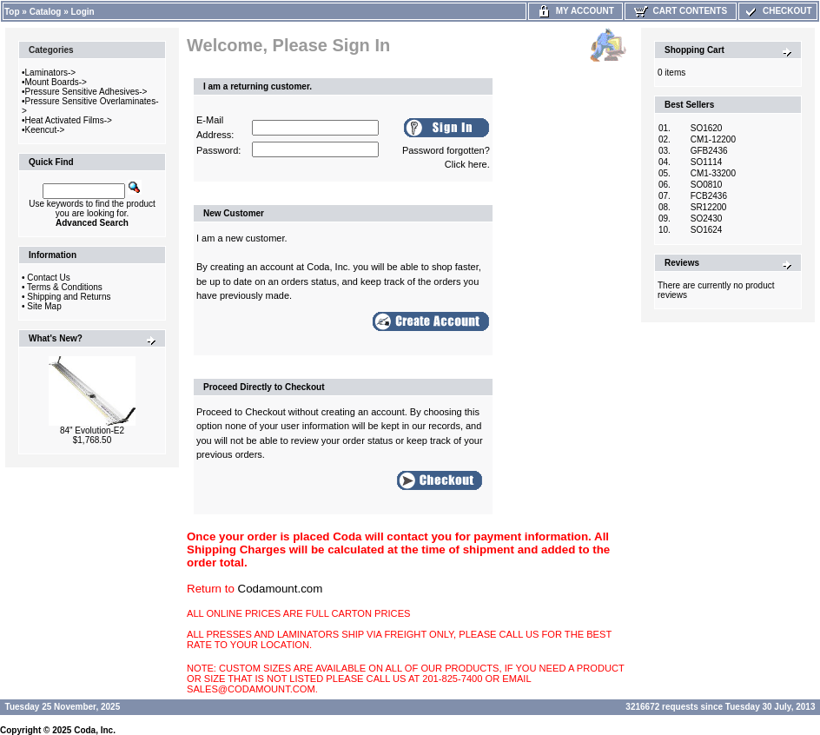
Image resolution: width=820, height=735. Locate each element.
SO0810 (707, 184)
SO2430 (707, 218)
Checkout (777, 11)
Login (83, 12)
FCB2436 (709, 196)
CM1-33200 (713, 173)
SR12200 (709, 207)
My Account (575, 11)
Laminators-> (50, 72)
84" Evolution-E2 (92, 430)
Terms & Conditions (64, 287)
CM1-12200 (713, 139)
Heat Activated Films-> (68, 120)
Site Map (44, 306)
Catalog (46, 12)
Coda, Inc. (95, 730)
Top (12, 12)
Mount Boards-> (56, 82)
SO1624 (707, 230)
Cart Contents (680, 11)
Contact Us (48, 277)
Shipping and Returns (68, 296)
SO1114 (707, 162)
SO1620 (707, 128)
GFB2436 (709, 151)
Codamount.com (280, 588)
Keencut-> (45, 130)
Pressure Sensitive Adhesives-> (86, 91)
